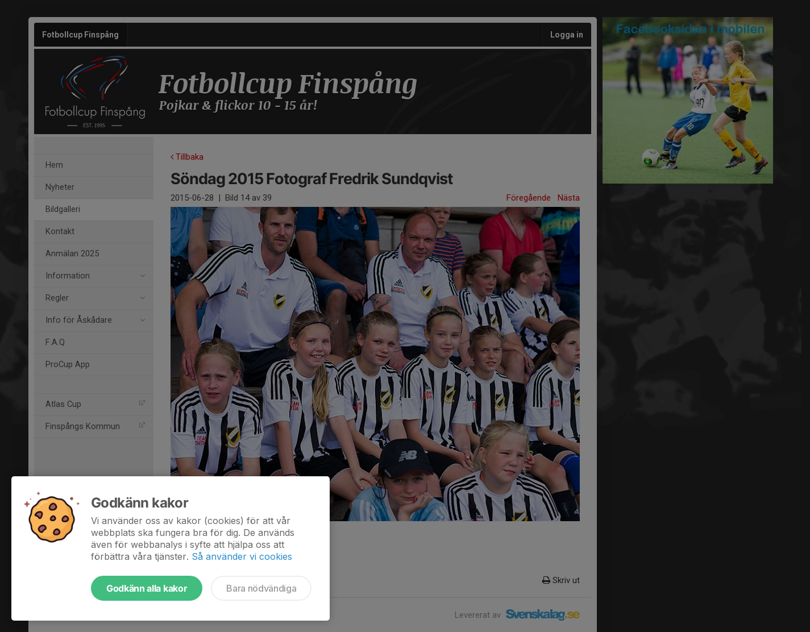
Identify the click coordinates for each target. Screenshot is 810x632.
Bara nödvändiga (261, 588)
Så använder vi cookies (242, 556)
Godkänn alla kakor (146, 588)
